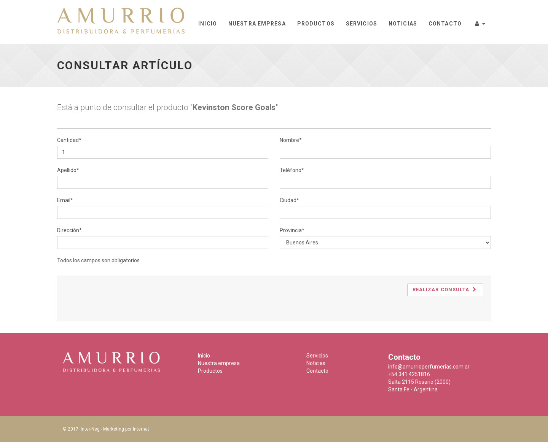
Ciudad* (289, 200)
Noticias (403, 24)
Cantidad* (69, 140)
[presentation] (122, 298)
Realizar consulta (444, 289)
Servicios (361, 24)
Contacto (445, 24)
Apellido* (68, 170)
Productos (316, 24)
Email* (65, 200)
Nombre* (291, 140)
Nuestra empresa (257, 24)
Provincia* (292, 230)
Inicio (207, 24)
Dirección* (69, 230)
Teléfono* (292, 170)
